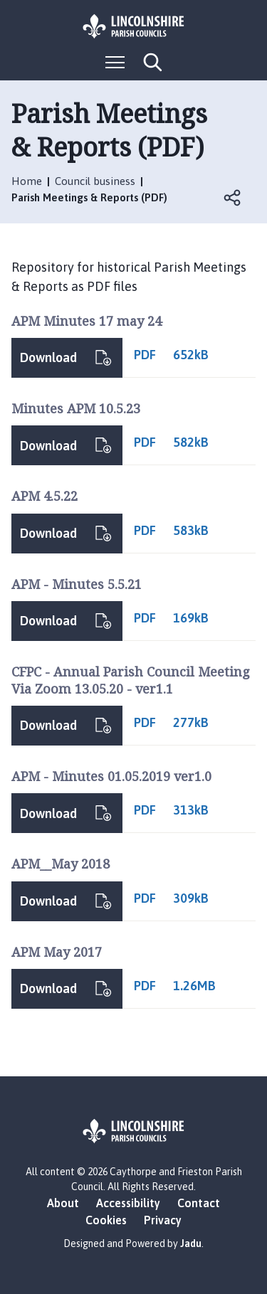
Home (26, 181)
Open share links (232, 197)
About (63, 1203)
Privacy (163, 1220)
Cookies (106, 1220)
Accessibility (128, 1203)
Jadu (190, 1243)
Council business (95, 181)
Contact (198, 1203)
